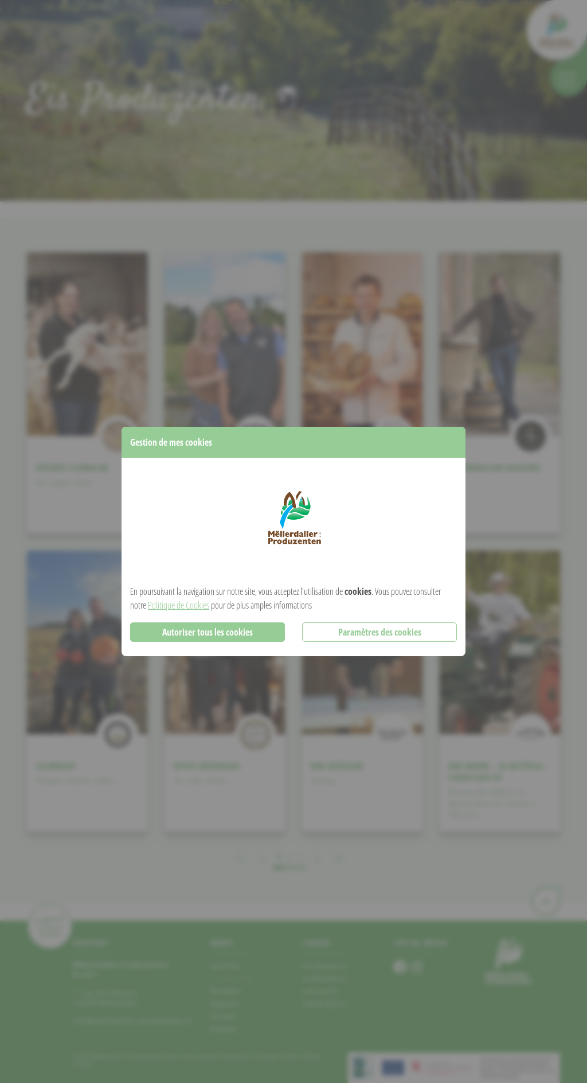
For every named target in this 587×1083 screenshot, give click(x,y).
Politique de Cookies (178, 605)
